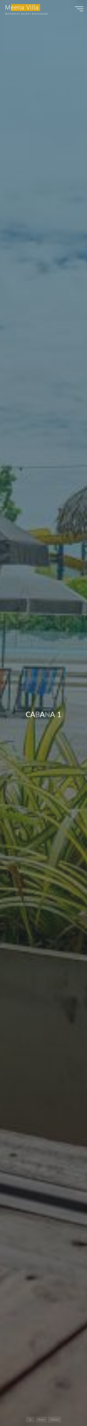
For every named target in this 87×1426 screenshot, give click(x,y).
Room (41, 1419)
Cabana (54, 1419)
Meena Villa (22, 7)
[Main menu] (79, 9)
